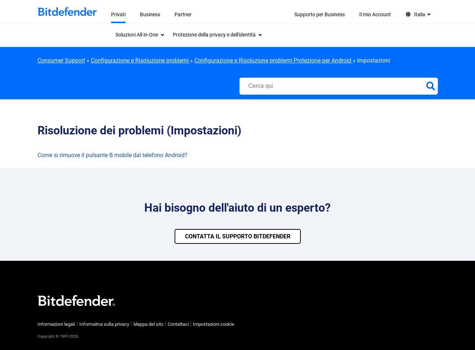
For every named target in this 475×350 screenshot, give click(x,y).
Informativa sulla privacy (104, 324)
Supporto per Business (319, 14)
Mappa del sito (148, 324)
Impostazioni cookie (213, 324)
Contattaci (178, 324)
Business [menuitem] (150, 14)
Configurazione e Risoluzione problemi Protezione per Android (273, 60)
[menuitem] (139, 34)
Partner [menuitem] (183, 14)
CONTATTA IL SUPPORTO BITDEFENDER (237, 236)
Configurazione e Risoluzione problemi (140, 60)
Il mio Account (375, 14)
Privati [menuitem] (118, 14)
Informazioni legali (56, 324)
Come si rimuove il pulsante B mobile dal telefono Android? (113, 155)
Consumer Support (61, 60)
